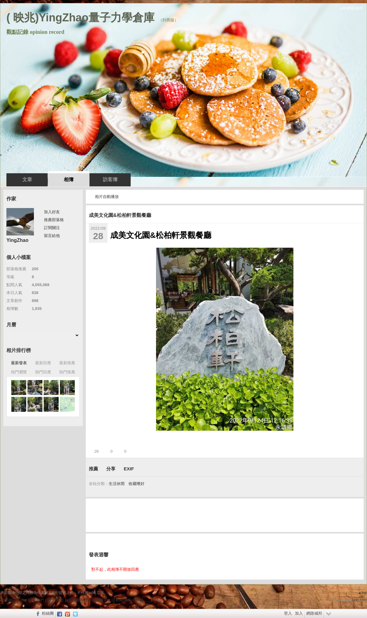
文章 (27, 179)
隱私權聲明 (121, 600)
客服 (139, 600)
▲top (362, 593)
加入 (299, 613)
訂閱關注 (52, 227)
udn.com (360, 600)
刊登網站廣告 (12, 600)
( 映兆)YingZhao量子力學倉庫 (80, 17)
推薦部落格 (54, 219)
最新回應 (43, 363)
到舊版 (168, 20)
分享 (110, 468)
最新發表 (19, 363)
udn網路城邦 (351, 8)
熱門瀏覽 (19, 372)
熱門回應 (43, 372)
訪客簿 (110, 179)
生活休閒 (117, 483)
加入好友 (52, 212)
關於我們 (36, 600)
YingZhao (17, 240)
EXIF (129, 468)
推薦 (93, 468)
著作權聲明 (97, 600)
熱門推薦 (67, 372)
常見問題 (56, 600)
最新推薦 (67, 363)
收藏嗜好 (136, 483)
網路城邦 (314, 613)
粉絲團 (48, 613)
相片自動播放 (107, 196)
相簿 (69, 179)
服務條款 (76, 600)
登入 (288, 613)
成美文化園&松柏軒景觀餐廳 (120, 215)
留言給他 (52, 235)
